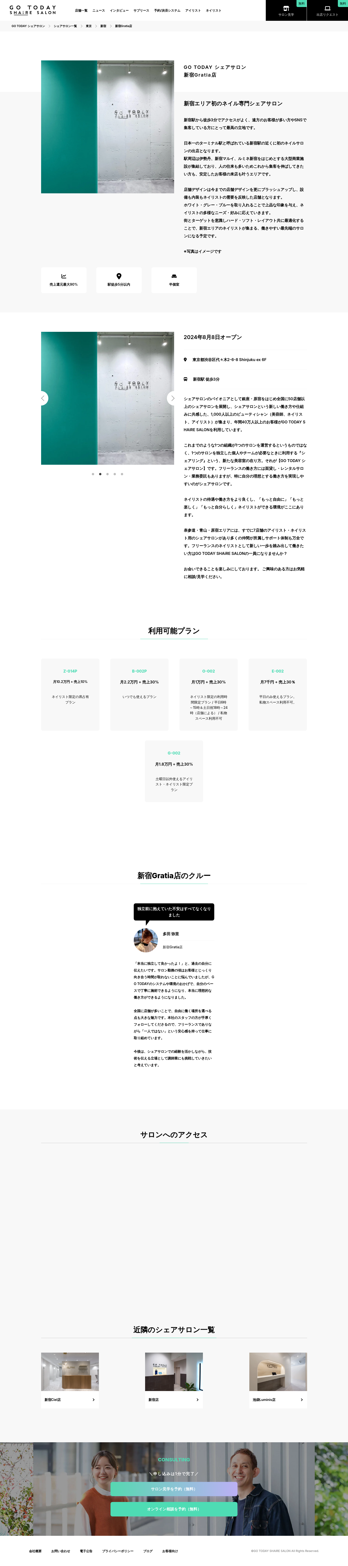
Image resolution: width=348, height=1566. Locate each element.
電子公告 (86, 1551)
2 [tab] (100, 474)
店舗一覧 (81, 10)
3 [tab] (107, 474)
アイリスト (193, 10)
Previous (41, 398)
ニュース (98, 10)
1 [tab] (93, 474)
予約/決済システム (167, 10)
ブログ (148, 1551)
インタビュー (119, 10)
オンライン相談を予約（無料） (174, 1509)
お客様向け (170, 1551)
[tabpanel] (107, 398)
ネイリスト (214, 10)
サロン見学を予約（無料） (174, 1488)
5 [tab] (122, 474)
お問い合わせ (60, 1551)
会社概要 (35, 1551)
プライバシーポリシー (117, 1551)
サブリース (141, 10)
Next (174, 398)
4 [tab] (114, 474)
